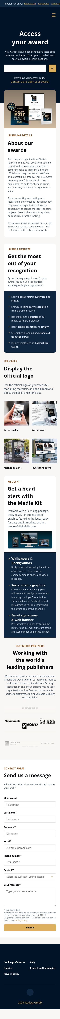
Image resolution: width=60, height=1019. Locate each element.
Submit (30, 927)
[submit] (52, 68)
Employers (43, 3)
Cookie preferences (14, 962)
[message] (30, 897)
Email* (7, 841)
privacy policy (21, 920)
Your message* (30, 894)
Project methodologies (42, 968)
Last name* (10, 812)
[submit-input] (25, 68)
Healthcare (30, 3)
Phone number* (13, 855)
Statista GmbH (30, 1002)
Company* (10, 827)
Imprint (8, 968)
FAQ (32, 962)
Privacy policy (11, 973)
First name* (10, 798)
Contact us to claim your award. (30, 81)
